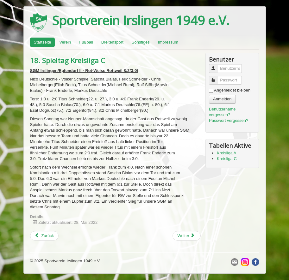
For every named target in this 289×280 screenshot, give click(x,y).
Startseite (42, 42)
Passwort (216, 77)
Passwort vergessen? (228, 120)
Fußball (86, 42)
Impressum (168, 42)
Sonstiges (141, 42)
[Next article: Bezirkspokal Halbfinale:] (186, 236)
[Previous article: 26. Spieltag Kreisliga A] (44, 236)
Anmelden (222, 99)
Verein (65, 42)
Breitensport (112, 42)
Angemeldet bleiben (232, 90)
